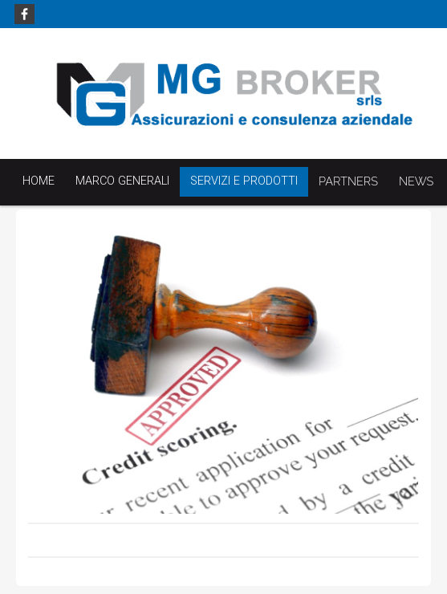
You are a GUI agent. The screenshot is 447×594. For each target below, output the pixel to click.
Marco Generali (122, 181)
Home (38, 181)
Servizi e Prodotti (244, 181)
